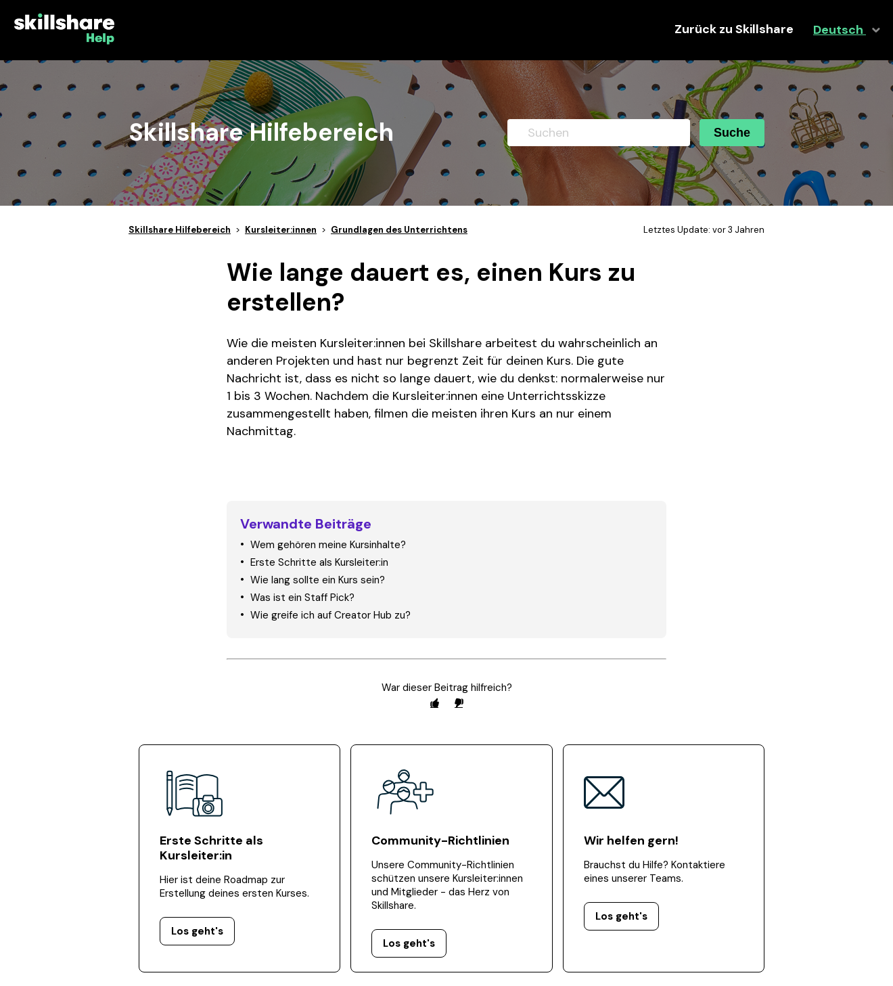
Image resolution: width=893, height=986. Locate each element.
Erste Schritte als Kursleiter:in (319, 562)
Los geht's (197, 931)
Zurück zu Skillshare (734, 29)
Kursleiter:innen (281, 230)
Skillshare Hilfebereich (180, 230)
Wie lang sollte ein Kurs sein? (317, 580)
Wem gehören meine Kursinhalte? (328, 545)
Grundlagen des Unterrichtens (399, 230)
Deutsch (839, 30)
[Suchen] (598, 132)
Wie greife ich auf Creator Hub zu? (330, 615)
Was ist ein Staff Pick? (302, 597)
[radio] (434, 703)
